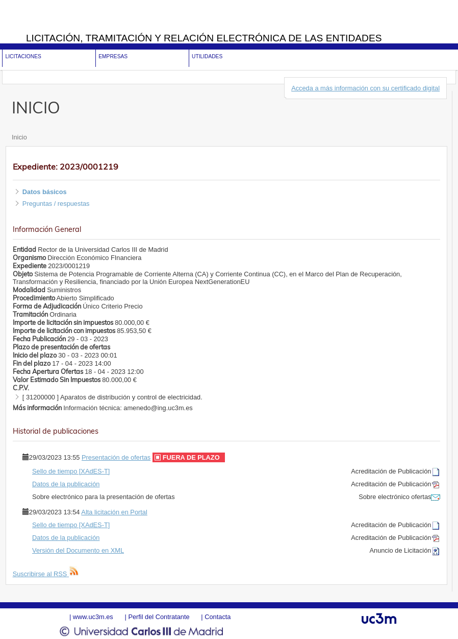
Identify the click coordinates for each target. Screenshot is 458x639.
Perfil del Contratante (158, 617)
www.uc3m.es (93, 617)
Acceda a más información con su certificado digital (365, 88)
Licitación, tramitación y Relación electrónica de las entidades (204, 38)
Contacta (218, 617)
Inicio (19, 137)
